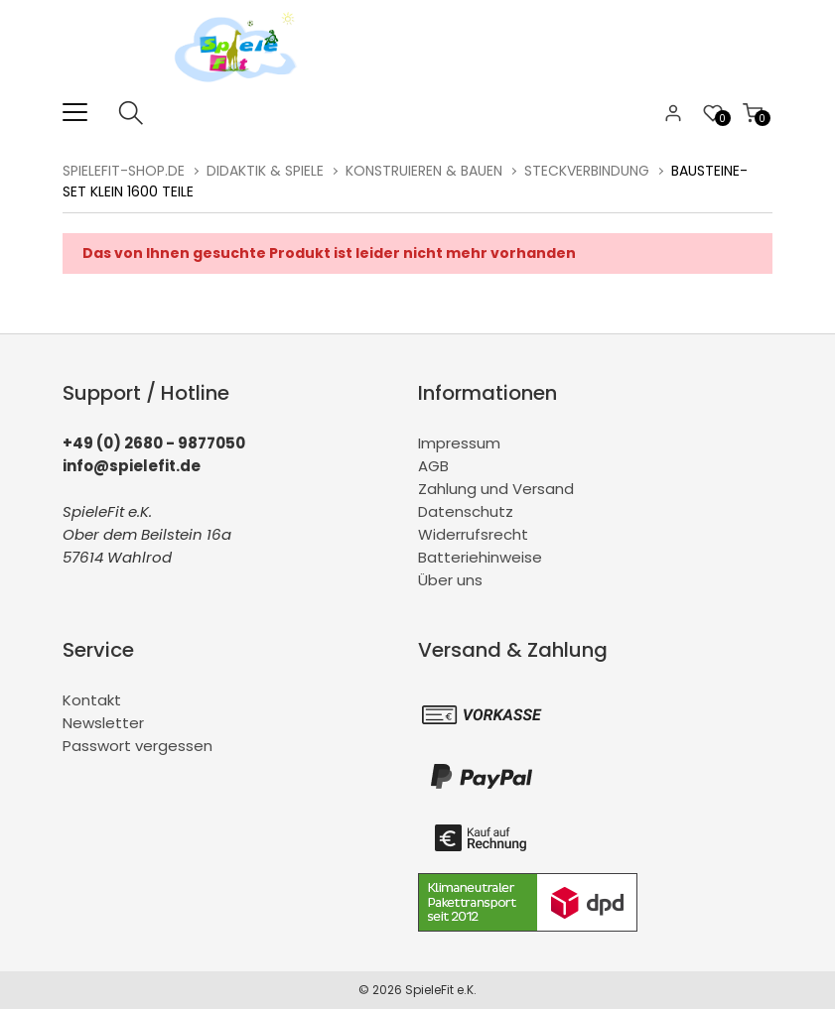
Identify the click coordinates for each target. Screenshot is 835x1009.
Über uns (450, 579)
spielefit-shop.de (124, 171)
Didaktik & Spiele (265, 171)
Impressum (459, 443)
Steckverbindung (586, 171)
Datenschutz (465, 511)
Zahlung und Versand (496, 488)
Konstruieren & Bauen (424, 171)
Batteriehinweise (480, 557)
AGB (433, 465)
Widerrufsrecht (473, 534)
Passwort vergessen (137, 745)
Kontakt (92, 700)
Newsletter (103, 722)
